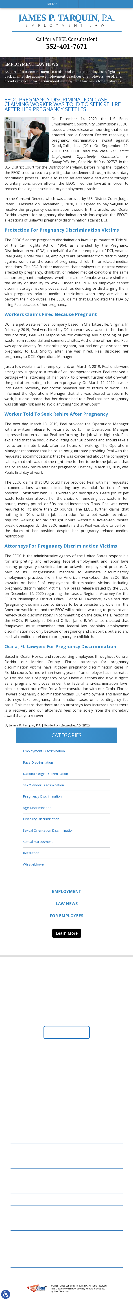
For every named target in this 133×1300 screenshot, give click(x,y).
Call (63, 4)
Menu (52, 4)
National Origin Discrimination (45, 774)
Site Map (20, 1261)
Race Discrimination (38, 762)
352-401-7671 (67, 43)
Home (18, 1150)
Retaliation (31, 853)
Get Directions (66, 1032)
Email (73, 4)
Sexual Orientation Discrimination (48, 830)
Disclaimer (22, 1249)
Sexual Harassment (38, 842)
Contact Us (23, 1236)
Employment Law (28, 1162)
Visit (82, 4)
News (18, 1212)
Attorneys (23, 1175)
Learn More (67, 933)
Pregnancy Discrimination (42, 796)
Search (90, 4)
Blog (17, 1199)
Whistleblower (34, 864)
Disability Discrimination (41, 819)
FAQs (17, 1187)
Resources (22, 1224)
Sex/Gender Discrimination (43, 785)
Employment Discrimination (44, 751)
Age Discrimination (37, 807)
